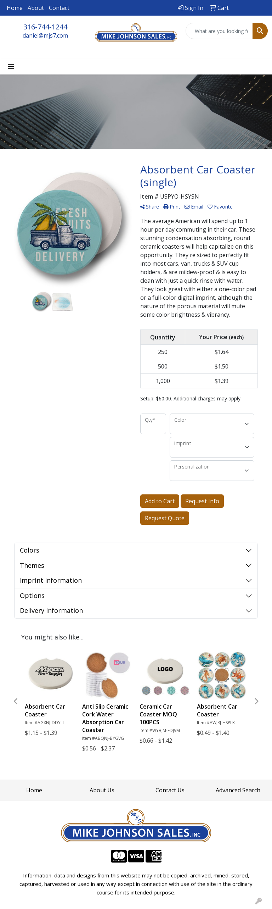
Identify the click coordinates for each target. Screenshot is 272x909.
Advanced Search (238, 790)
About (36, 8)
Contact (59, 8)
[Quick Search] (219, 31)
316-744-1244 (45, 27)
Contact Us (170, 790)
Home (15, 8)
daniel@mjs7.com (45, 35)
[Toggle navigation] (11, 67)
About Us (102, 790)
